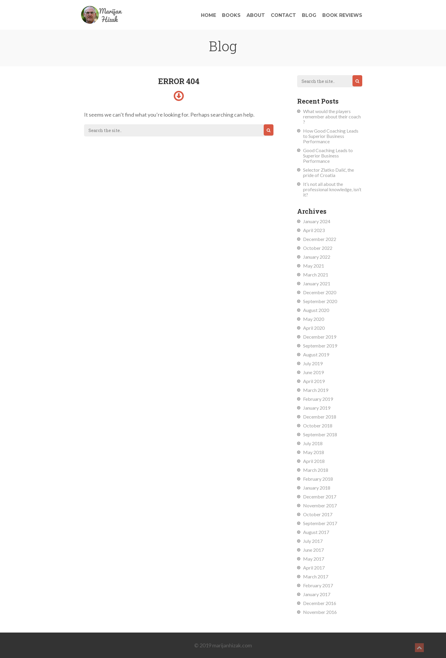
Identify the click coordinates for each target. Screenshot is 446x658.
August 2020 (316, 310)
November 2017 (320, 505)
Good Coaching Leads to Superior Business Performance (328, 155)
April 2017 (314, 567)
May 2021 (313, 265)
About (256, 15)
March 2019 (315, 390)
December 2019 (319, 337)
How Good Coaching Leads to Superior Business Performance (330, 136)
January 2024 (316, 221)
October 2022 (317, 248)
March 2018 (315, 470)
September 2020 (320, 301)
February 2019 (318, 399)
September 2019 (320, 345)
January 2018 (316, 487)
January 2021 (316, 283)
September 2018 (320, 434)
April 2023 (314, 230)
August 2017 (316, 532)
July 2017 (313, 541)
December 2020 (319, 292)
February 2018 (318, 479)
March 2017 (315, 576)
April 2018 (314, 461)
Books (231, 15)
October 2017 (317, 514)
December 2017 (319, 496)
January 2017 (316, 594)
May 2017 (313, 559)
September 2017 (320, 523)
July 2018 (313, 443)
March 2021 (315, 274)
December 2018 (319, 416)
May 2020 (313, 319)
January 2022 (316, 257)
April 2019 (314, 381)
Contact (283, 15)
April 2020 (314, 328)
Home (208, 15)
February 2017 (318, 585)
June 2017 (313, 550)
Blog (309, 15)
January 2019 (316, 408)
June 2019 (313, 372)
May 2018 (313, 452)
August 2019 (316, 354)
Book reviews (342, 15)
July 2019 (313, 363)
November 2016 (320, 612)
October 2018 (317, 425)
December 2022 (319, 239)
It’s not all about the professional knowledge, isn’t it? (332, 189)
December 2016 (319, 603)
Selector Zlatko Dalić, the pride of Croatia (328, 172)
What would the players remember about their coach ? (332, 116)
